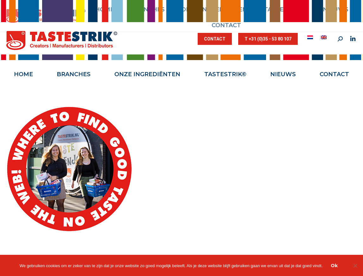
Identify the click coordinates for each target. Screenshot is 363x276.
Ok (334, 265)
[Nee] (355, 265)
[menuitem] (311, 37)
